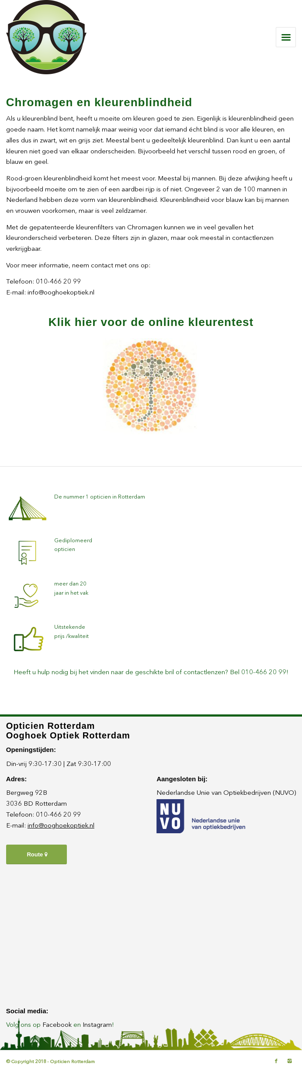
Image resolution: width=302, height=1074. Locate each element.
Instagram (97, 1025)
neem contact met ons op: (111, 266)
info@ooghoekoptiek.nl (61, 293)
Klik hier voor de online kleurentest (151, 322)
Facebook (57, 1025)
